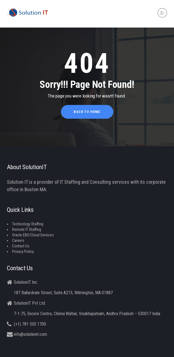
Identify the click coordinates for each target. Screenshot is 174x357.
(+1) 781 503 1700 (30, 324)
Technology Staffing (27, 224)
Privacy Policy (23, 251)
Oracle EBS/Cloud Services (33, 235)
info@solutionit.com (30, 334)
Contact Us (21, 246)
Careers (18, 240)
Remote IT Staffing (26, 229)
